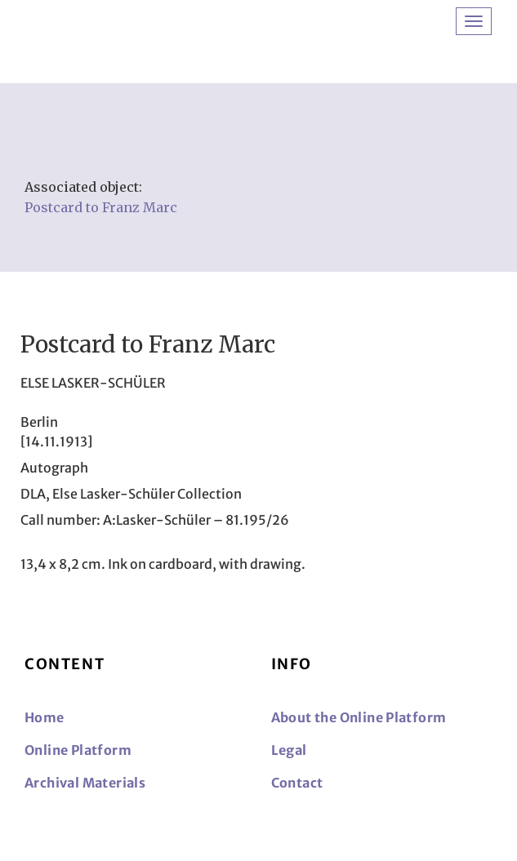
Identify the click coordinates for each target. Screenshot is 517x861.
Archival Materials (85, 782)
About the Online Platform (359, 717)
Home (45, 717)
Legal (289, 750)
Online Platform (78, 750)
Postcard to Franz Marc (101, 207)
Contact (297, 782)
